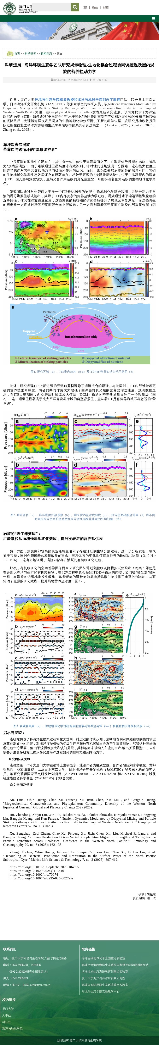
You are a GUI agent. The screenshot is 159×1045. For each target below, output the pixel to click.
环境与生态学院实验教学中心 (100, 991)
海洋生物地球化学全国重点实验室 (103, 958)
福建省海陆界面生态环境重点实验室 (105, 985)
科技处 (6, 1022)
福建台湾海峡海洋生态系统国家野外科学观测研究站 (115, 965)
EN (85, 7)
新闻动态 (46, 53)
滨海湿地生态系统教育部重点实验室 (105, 971)
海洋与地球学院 (12, 1028)
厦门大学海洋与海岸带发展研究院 (103, 978)
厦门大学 (8, 1009)
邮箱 (106, 7)
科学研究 (30, 53)
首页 (17, 53)
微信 (95, 7)
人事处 (6, 1015)
